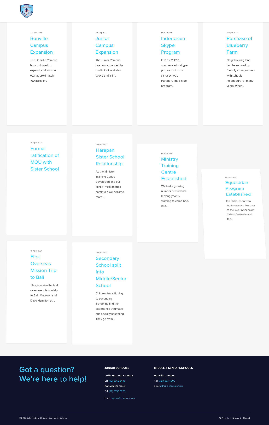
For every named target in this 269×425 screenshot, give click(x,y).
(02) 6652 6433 (117, 380)
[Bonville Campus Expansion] (37, 73)
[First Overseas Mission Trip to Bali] (35, 343)
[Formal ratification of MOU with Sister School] (35, 235)
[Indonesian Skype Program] (167, 73)
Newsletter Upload (241, 418)
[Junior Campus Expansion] (102, 73)
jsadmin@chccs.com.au (123, 398)
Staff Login (224, 418)
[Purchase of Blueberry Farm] (233, 73)
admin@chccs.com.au (171, 385)
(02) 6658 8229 (117, 391)
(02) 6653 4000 (167, 380)
